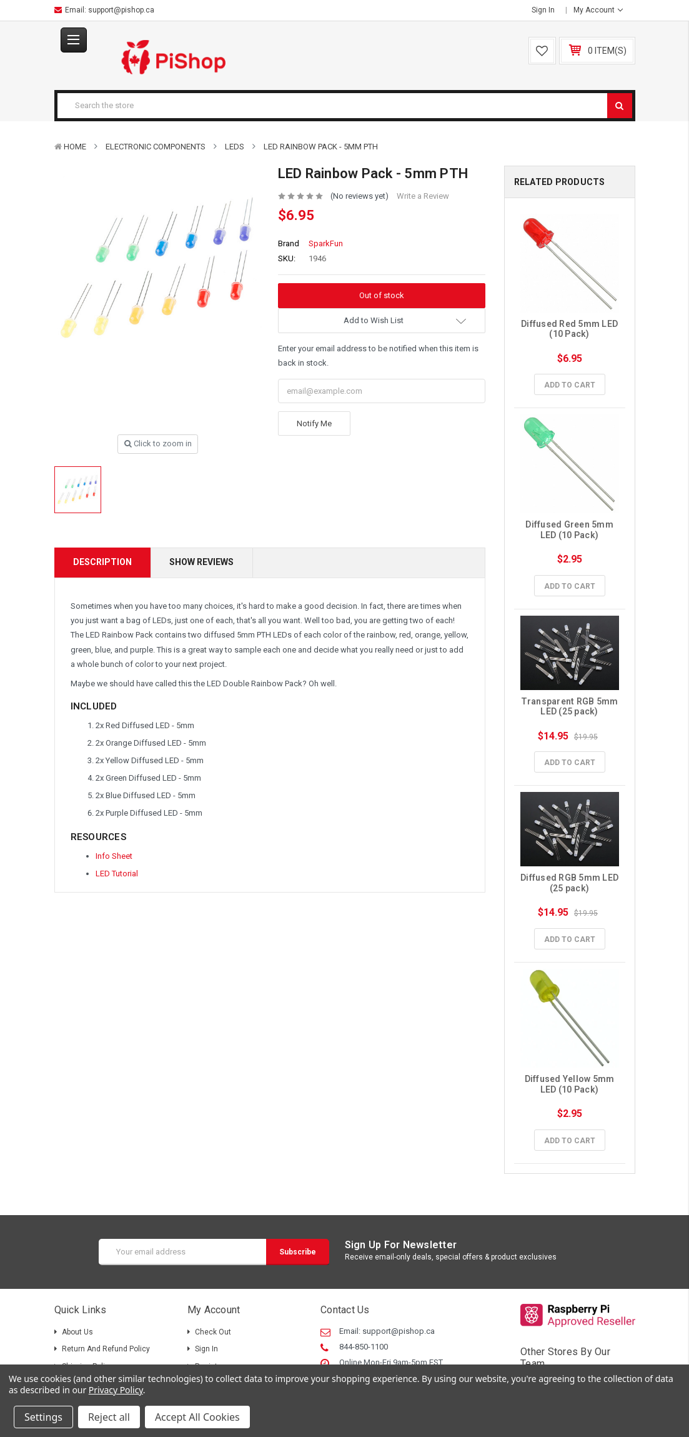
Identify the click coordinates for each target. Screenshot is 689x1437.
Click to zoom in (158, 443)
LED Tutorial (117, 873)
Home (75, 146)
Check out (213, 1332)
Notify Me (314, 423)
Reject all (109, 1417)
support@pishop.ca (121, 10)
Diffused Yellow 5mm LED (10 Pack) (571, 1084)
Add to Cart (569, 385)
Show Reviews (201, 562)
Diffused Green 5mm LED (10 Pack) (570, 529)
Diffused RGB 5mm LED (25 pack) (570, 883)
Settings (43, 1417)
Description (102, 562)
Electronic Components (156, 146)
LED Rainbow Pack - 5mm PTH (321, 146)
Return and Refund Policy (106, 1348)
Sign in (543, 10)
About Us (77, 1332)
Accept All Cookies (197, 1417)
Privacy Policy (116, 1390)
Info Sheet (114, 856)
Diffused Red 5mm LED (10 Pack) (570, 329)
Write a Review (423, 196)
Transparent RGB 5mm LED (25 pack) (570, 706)
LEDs (234, 146)
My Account (598, 10)
